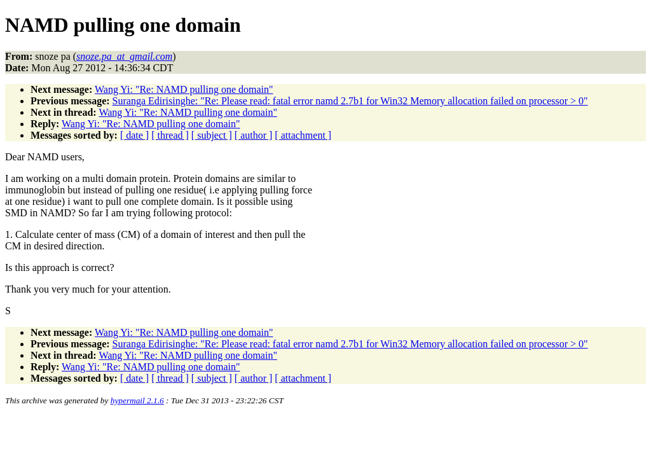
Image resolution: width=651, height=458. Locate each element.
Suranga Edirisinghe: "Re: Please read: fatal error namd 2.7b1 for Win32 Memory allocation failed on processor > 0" (350, 100)
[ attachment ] (303, 135)
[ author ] (254, 135)
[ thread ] (170, 135)
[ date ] (134, 135)
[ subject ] (211, 135)
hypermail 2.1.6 (137, 400)
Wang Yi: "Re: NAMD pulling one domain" (184, 89)
